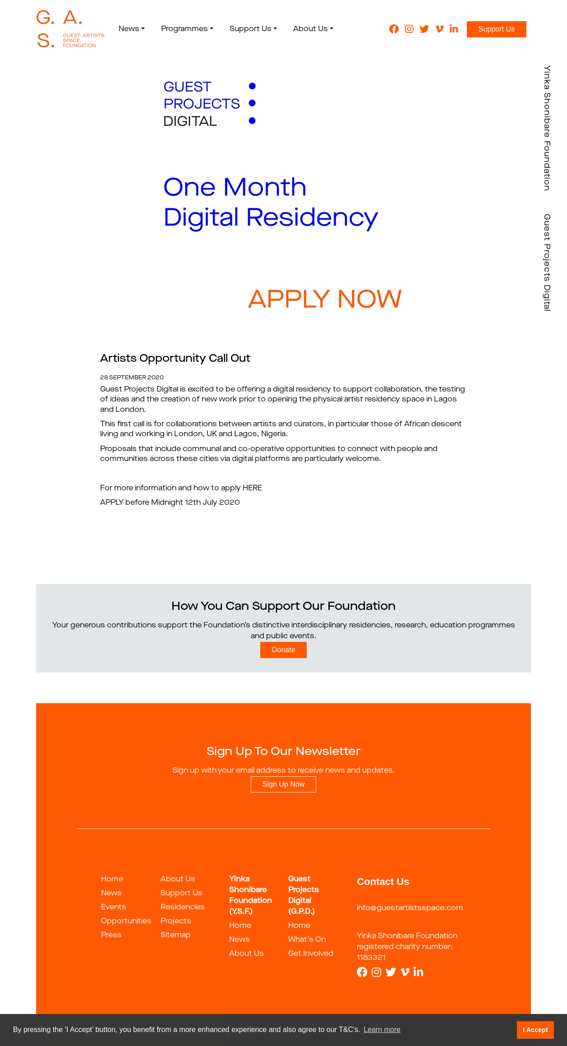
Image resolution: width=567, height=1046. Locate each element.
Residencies (183, 907)
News (111, 893)
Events (113, 907)
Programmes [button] (184, 29)
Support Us (497, 29)
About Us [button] (310, 29)
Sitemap (176, 935)
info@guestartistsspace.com (410, 908)
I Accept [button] (535, 1029)
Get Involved (310, 954)
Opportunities (126, 921)
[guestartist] (71, 29)
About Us (178, 879)
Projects (176, 921)
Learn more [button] (382, 1029)
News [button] (129, 29)
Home (112, 879)
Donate (283, 650)
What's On (307, 940)
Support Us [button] (251, 29)
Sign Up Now (283, 784)
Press (111, 935)
